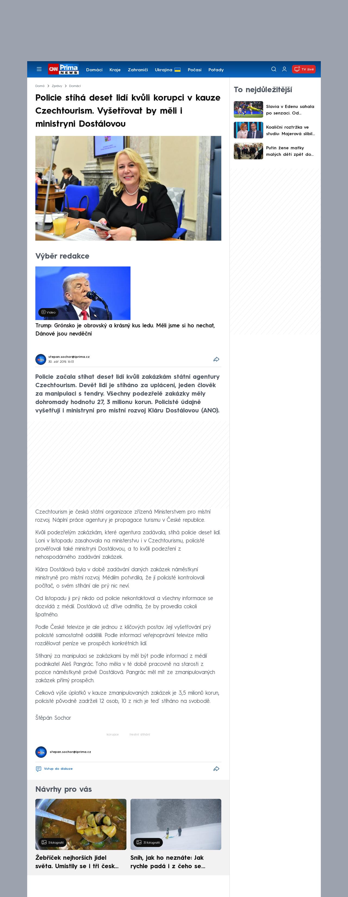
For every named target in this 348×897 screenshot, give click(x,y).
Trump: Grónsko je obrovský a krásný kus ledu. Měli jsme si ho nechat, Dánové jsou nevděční (125, 330)
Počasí (194, 70)
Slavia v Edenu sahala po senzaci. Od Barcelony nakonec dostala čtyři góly (290, 111)
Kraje (115, 70)
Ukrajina (163, 70)
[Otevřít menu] (39, 69)
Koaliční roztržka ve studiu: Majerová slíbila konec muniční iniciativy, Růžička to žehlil (290, 131)
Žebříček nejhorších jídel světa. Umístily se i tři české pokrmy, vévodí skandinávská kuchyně (77, 863)
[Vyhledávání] (274, 69)
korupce (113, 734)
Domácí (94, 70)
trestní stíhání (140, 734)
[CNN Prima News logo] (63, 69)
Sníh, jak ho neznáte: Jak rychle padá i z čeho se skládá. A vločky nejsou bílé (171, 863)
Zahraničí (138, 70)
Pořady (216, 70)
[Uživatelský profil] (284, 69)
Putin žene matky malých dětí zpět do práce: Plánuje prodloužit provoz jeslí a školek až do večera (290, 152)
